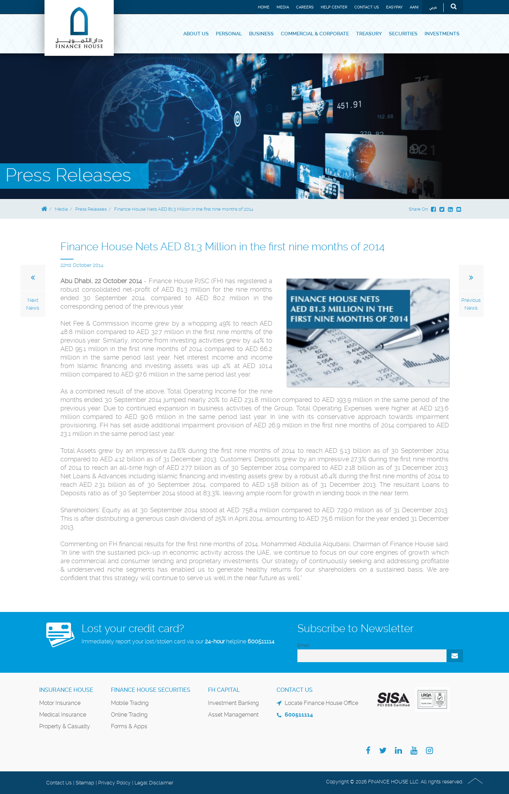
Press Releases (91, 209)
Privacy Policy (114, 783)
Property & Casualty (64, 726)
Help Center (334, 7)
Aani (414, 7)
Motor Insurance (60, 703)
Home (264, 7)
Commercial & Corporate (315, 33)
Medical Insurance (62, 714)
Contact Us (366, 7)
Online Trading (129, 714)
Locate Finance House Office (321, 703)
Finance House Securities (150, 690)
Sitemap (85, 783)
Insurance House (66, 690)
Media (283, 7)
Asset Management (233, 714)
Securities (403, 33)
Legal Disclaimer (154, 783)
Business (261, 33)
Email (303, 645)
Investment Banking (233, 703)
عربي (433, 7)
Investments (442, 33)
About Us (196, 33)
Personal (229, 33)
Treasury (369, 33)
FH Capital (224, 690)
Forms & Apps (129, 726)
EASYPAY (394, 7)
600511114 (261, 641)
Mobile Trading (130, 703)
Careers (305, 7)
